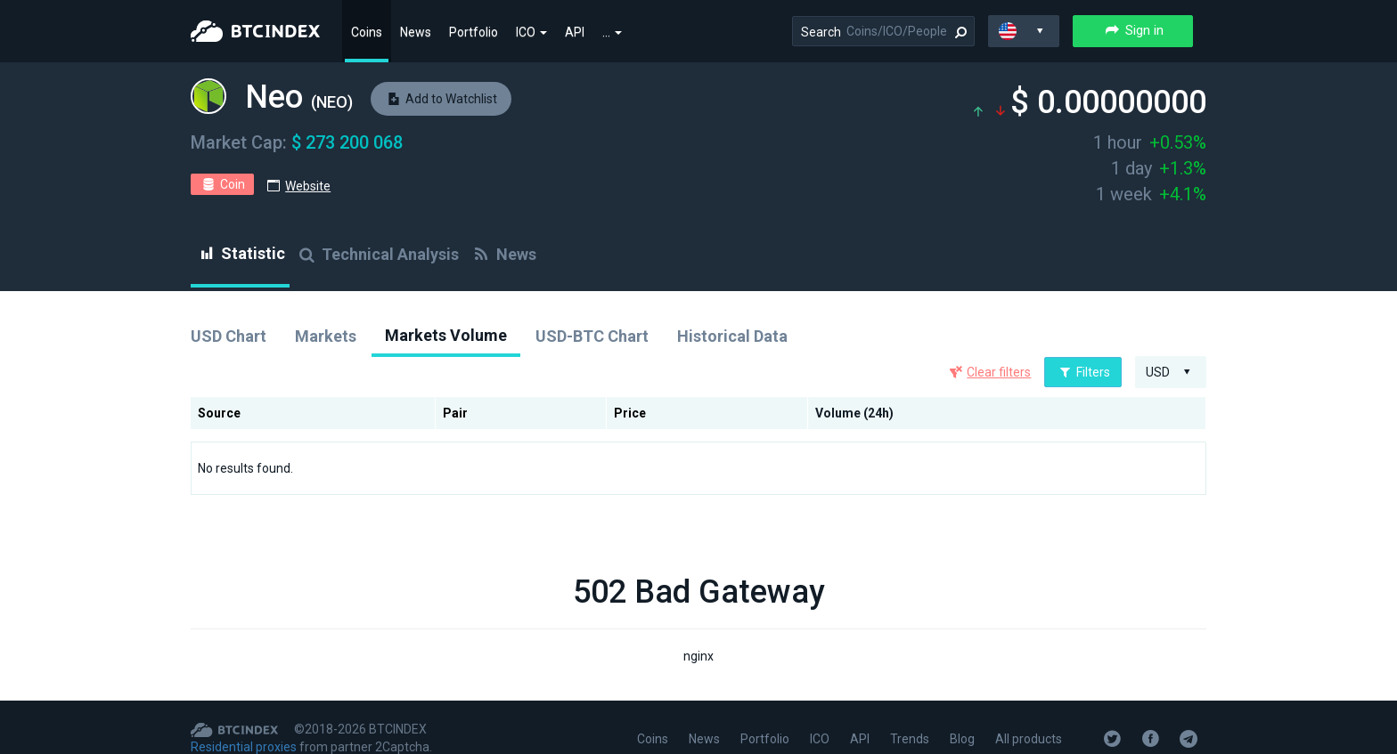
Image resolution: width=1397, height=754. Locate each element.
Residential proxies (244, 747)
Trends (909, 739)
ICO (531, 32)
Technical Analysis (377, 254)
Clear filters (999, 372)
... (612, 32)
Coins (366, 32)
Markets (325, 336)
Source (219, 413)
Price (630, 413)
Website (308, 186)
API (574, 32)
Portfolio (473, 32)
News (415, 32)
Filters (1083, 372)
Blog (962, 739)
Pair (455, 413)
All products (1028, 739)
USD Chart (228, 336)
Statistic (240, 253)
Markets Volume (446, 335)
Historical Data (732, 336)
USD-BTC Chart (592, 336)
